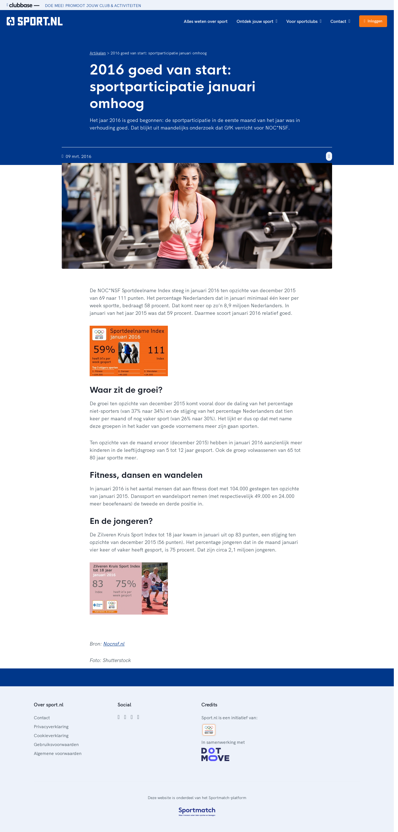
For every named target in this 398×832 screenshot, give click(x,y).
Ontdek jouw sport (257, 21)
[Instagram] (125, 717)
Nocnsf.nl (114, 644)
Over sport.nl (48, 704)
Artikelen (98, 53)
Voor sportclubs (303, 21)
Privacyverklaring (51, 726)
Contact (340, 21)
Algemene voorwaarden (58, 753)
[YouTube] (138, 717)
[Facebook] (119, 717)
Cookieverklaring (51, 735)
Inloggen (373, 20)
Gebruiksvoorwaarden (56, 744)
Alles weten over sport (206, 21)
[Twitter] (132, 717)
